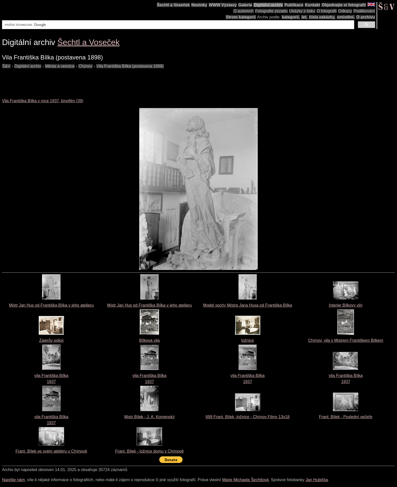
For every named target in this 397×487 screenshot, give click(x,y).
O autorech (243, 11)
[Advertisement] (94, 80)
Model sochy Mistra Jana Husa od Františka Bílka (247, 305)
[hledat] (178, 25)
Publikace (293, 5)
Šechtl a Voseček (173, 5)
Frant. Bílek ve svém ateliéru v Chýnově (51, 451)
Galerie (245, 5)
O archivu (365, 17)
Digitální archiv (268, 5)
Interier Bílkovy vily (346, 305)
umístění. (346, 17)
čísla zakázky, (322, 17)
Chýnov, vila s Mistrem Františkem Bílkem (345, 340)
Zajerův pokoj (51, 340)
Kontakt (312, 5)
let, (304, 17)
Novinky (199, 5)
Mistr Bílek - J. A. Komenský (149, 417)
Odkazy (345, 11)
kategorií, (291, 17)
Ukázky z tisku (302, 11)
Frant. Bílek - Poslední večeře (345, 417)
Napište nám (13, 480)
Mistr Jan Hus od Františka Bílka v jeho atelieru (51, 305)
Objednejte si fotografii (344, 5)
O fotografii (326, 11)
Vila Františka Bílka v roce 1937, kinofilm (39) (42, 101)
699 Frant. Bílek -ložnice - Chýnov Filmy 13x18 (248, 417)
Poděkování (364, 11)
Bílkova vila (149, 340)
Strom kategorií (240, 17)
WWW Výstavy (223, 5)
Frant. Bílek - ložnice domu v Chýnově (149, 451)
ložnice (247, 340)
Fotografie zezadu (271, 11)
